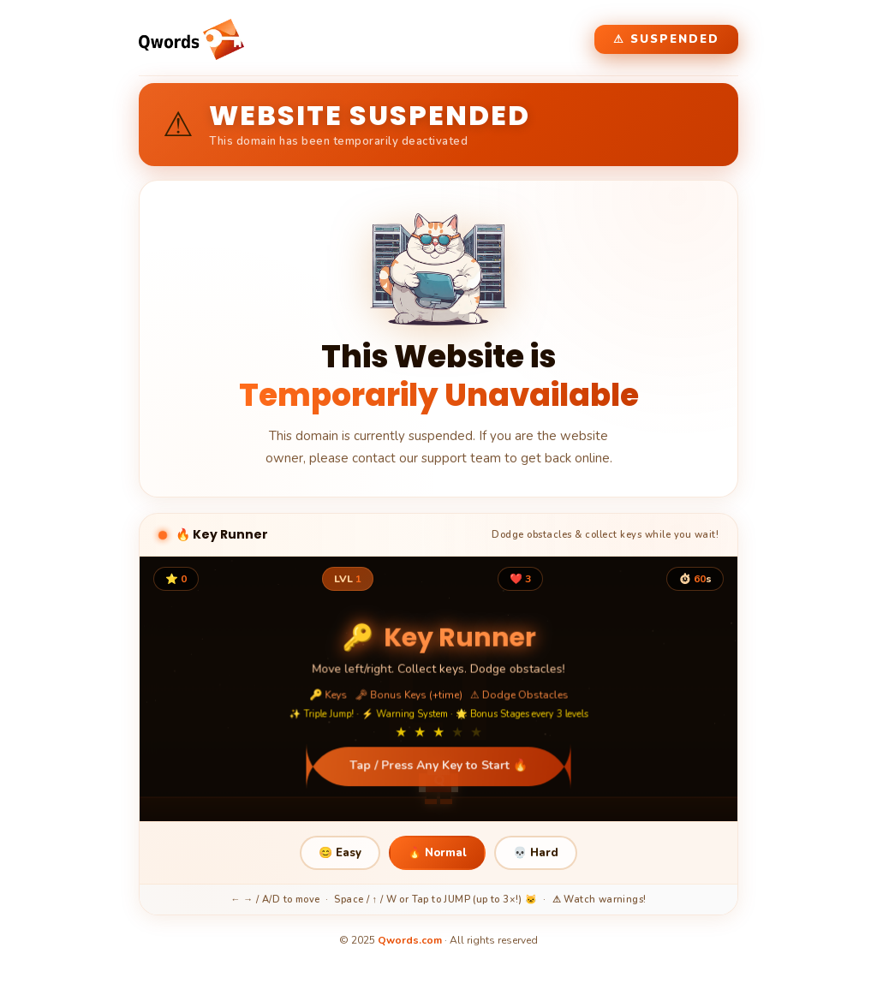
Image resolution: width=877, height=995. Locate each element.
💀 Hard (535, 853)
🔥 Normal (437, 853)
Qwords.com (410, 940)
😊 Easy (340, 853)
